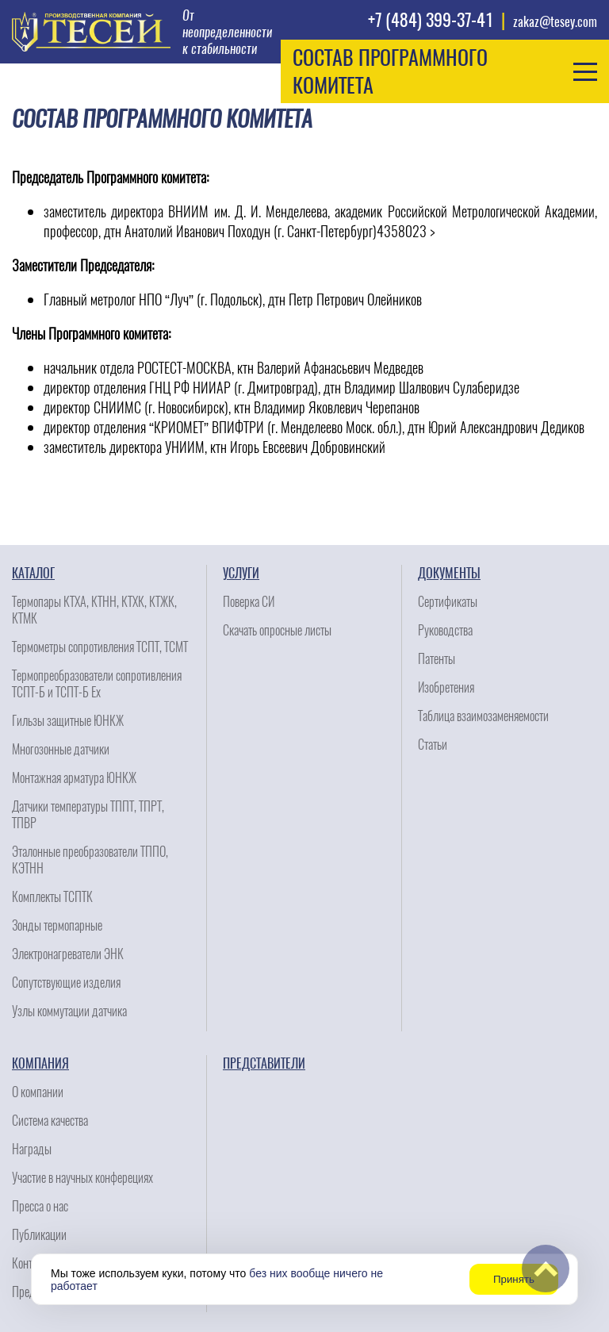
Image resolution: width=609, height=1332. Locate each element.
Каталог (33, 573)
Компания (40, 1063)
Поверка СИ (248, 601)
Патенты (436, 659)
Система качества (50, 1120)
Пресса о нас (40, 1206)
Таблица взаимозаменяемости (483, 716)
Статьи (432, 744)
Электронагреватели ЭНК (68, 954)
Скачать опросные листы (277, 630)
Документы (449, 573)
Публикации (39, 1234)
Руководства (445, 630)
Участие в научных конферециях (82, 1177)
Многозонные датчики (60, 749)
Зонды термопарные (57, 925)
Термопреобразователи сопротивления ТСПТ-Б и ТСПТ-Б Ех (97, 684)
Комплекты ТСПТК (52, 897)
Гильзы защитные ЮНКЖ (68, 720)
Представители (264, 1063)
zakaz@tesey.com (555, 21)
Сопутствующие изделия (66, 982)
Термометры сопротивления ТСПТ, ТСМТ (100, 647)
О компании (37, 1092)
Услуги (241, 573)
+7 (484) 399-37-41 (430, 20)
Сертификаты (447, 601)
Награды (32, 1149)
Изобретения (446, 687)
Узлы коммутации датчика (69, 1011)
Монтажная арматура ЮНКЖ (74, 778)
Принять (513, 1279)
